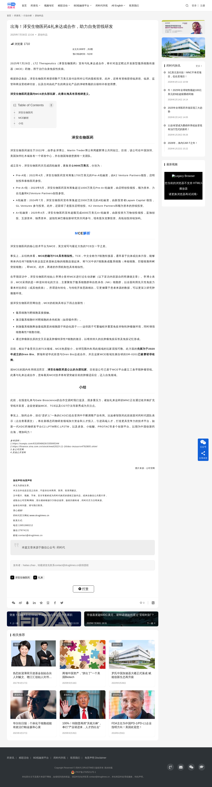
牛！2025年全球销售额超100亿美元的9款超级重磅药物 (185, 92)
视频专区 (49, 5)
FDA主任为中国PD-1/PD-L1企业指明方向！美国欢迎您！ (131, 725)
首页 (24, 5)
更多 (199, 66)
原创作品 (42, 34)
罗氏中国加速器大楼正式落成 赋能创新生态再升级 (131, 675)
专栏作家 (18, 644)
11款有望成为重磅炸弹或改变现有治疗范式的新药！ (185, 127)
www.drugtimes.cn (39, 515)
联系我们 (134, 5)
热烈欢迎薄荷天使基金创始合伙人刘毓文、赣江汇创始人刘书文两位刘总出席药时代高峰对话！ (32, 675)
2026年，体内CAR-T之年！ (183, 143)
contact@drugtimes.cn (99, 777)
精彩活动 (63, 5)
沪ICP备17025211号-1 (85, 772)
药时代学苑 (102, 5)
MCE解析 (23, 117)
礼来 (90, 63)
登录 (194, 5)
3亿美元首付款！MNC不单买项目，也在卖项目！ (184, 74)
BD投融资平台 (81, 5)
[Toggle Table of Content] (51, 105)
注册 (202, 5)
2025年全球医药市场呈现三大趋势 (185, 109)
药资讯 (34, 5)
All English (117, 5)
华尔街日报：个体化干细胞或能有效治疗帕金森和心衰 (32, 725)
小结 (20, 123)
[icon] (170, 767)
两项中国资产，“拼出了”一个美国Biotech (81, 675)
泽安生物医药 (67, 63)
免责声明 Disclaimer (95, 757)
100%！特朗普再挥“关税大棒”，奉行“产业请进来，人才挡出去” (82, 725)
